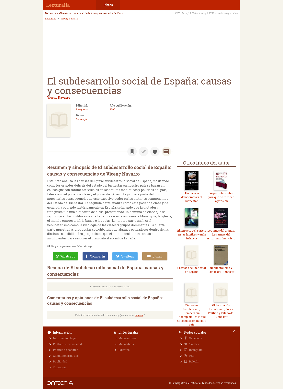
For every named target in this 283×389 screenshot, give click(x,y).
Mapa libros (126, 344)
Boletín (193, 361)
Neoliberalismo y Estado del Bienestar (221, 270)
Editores (124, 350)
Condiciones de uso (66, 356)
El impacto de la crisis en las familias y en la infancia (191, 234)
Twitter (194, 344)
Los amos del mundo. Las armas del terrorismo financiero (221, 234)
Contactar (59, 367)
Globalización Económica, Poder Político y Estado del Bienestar (221, 311)
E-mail (157, 256)
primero (139, 315)
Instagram (195, 350)
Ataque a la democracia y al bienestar (191, 197)
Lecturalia (50, 18)
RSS (192, 356)
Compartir (97, 256)
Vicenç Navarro (69, 18)
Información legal (64, 338)
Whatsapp (67, 256)
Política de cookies (65, 350)
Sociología (81, 119)
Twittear (127, 256)
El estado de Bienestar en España (191, 270)
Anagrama (82, 109)
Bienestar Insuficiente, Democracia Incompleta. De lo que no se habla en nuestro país (191, 314)
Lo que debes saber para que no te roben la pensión (221, 197)
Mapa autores (127, 338)
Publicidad (60, 361)
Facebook (195, 338)
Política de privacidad (67, 344)
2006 (112, 109)
